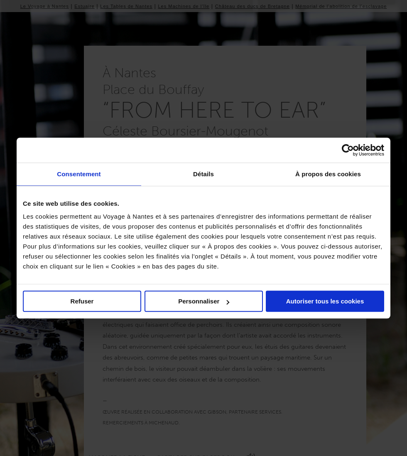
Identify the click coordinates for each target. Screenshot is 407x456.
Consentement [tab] (79, 173)
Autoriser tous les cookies (325, 301)
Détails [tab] (203, 173)
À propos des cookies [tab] (328, 173)
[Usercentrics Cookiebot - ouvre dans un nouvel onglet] (347, 150)
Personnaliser (203, 301)
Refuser (82, 301)
